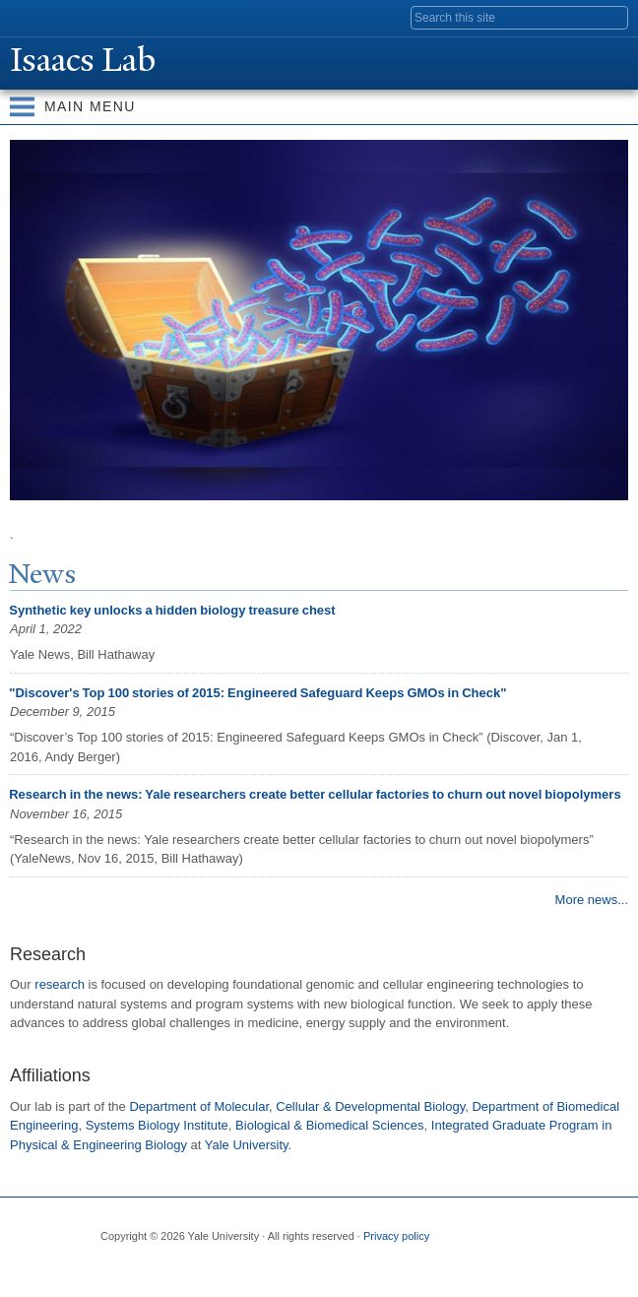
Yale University (33, 16)
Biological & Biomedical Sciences (329, 1125)
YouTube (267, 1268)
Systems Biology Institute (157, 1125)
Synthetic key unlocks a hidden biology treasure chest (172, 610)
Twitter (151, 1268)
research (59, 984)
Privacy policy (396, 1236)
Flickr (190, 1268)
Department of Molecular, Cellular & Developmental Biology (297, 1106)
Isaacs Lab (86, 60)
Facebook (113, 1268)
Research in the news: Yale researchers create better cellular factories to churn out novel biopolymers (314, 794)
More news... (591, 899)
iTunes (228, 1268)
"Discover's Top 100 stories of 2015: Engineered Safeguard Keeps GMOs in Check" (257, 692)
